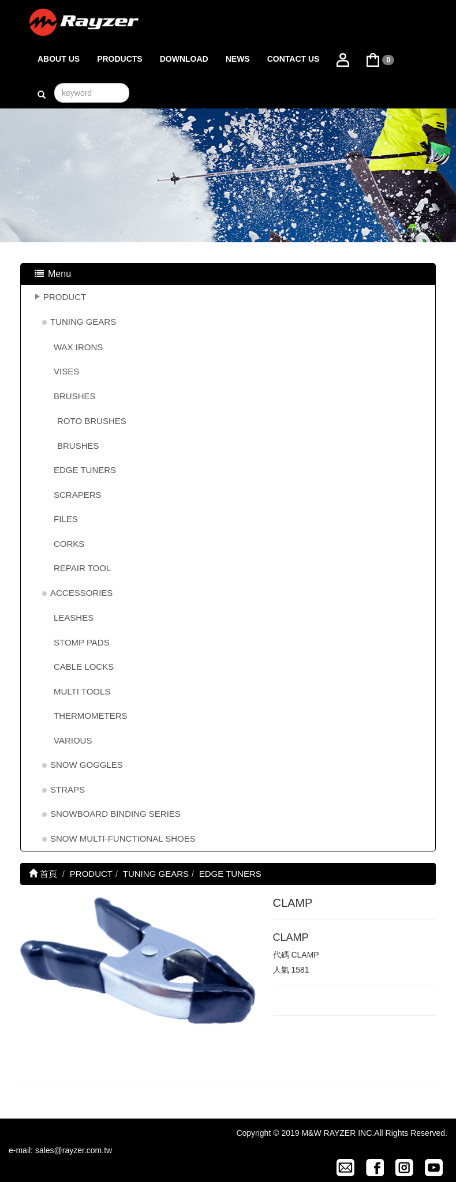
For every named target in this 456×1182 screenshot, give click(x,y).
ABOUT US (59, 58)
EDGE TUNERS (85, 470)
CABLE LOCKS (84, 666)
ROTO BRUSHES (91, 421)
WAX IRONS (78, 347)
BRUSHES (75, 396)
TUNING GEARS (83, 322)
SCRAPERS (78, 495)
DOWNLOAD (184, 58)
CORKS (69, 544)
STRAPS (67, 789)
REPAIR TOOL (82, 568)
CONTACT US (293, 58)
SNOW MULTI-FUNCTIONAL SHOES (123, 838)
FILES (66, 519)
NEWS (238, 58)
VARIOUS (73, 740)
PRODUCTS (120, 58)
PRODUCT (64, 297)
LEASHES (74, 617)
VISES (66, 371)
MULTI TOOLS (82, 691)
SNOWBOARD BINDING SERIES (115, 814)
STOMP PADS (82, 642)
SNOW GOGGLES (86, 765)
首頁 (43, 874)
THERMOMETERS (91, 716)
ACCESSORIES (81, 593)
